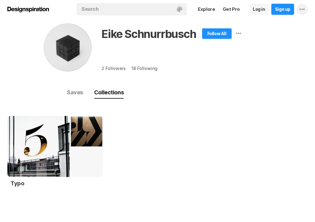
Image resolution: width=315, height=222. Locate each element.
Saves (75, 92)
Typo (17, 183)
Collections (109, 92)
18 (144, 68)
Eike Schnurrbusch (149, 34)
